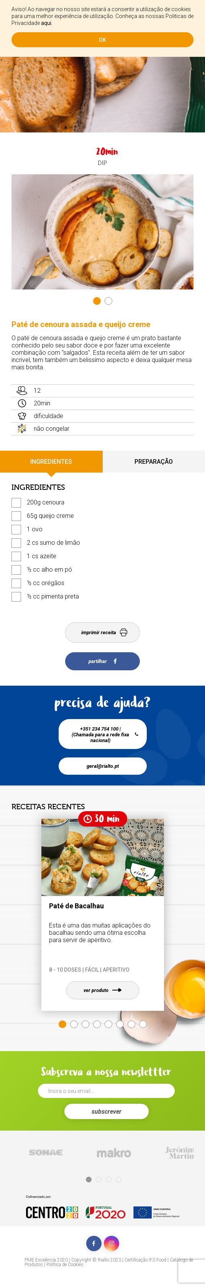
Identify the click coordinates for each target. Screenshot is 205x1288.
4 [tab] (97, 1024)
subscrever (106, 1111)
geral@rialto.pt (103, 766)
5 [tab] (108, 1024)
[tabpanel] (102, 231)
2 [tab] (108, 301)
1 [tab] (97, 301)
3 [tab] (85, 1024)
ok (102, 40)
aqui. (46, 23)
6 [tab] (120, 1024)
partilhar (102, 661)
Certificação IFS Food (145, 1260)
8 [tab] (143, 1024)
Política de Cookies (65, 1264)
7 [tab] (131, 1024)
